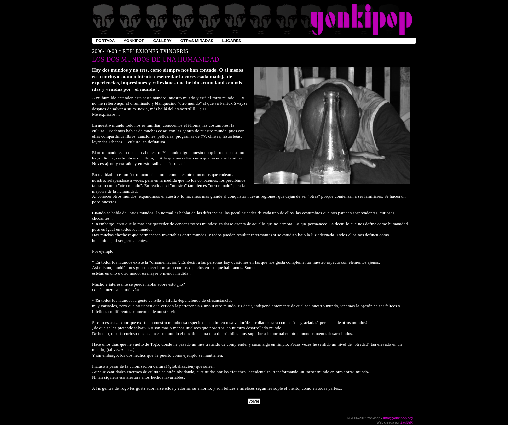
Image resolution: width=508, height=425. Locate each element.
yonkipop (134, 41)
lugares (231, 41)
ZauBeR (406, 422)
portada (105, 41)
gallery (162, 41)
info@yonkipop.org (398, 418)
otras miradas (196, 41)
